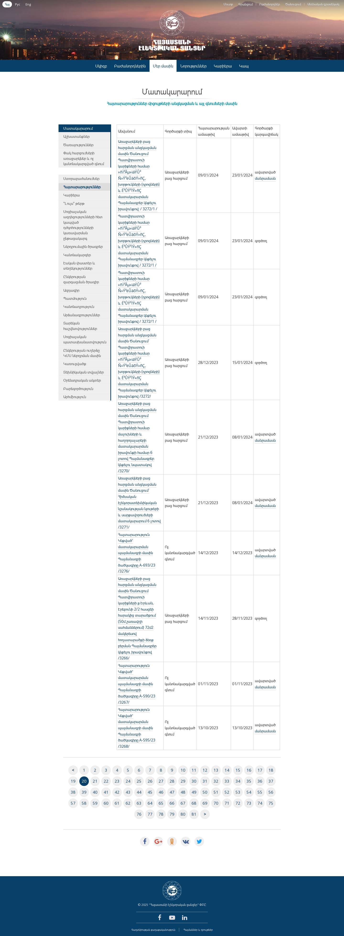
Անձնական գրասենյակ (323, 4)
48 (183, 792)
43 (128, 792)
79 (172, 814)
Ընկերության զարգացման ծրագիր (81, 279)
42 (117, 792)
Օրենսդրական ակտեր (82, 380)
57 (73, 803)
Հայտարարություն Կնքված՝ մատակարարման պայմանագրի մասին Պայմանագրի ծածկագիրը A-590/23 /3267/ (136, 684)
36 (260, 781)
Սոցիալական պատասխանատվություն (84, 339)
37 (271, 781)
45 (150, 792)
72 (238, 803)
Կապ (244, 66)
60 (106, 803)
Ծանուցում (293, 4)
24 (128, 781)
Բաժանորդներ (269, 4)
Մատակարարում (78, 128)
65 (161, 803)
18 (271, 770)
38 (73, 792)
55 (260, 792)
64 (150, 803)
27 (161, 781)
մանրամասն (265, 178)
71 (227, 803)
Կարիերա (223, 66)
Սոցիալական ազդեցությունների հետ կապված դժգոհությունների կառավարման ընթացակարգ (82, 225)
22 (106, 781)
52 (227, 792)
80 (183, 814)
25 (139, 781)
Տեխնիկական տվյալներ (83, 372)
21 (95, 781)
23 (117, 781)
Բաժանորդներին (130, 66)
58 (84, 803)
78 (161, 814)
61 (117, 803)
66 (172, 803)
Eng (28, 4)
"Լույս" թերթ (74, 203)
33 (227, 781)
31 (205, 781)
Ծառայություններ (78, 144)
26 (150, 781)
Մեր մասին (163, 66)
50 (205, 792)
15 (238, 770)
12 (205, 770)
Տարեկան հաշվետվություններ (80, 325)
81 (194, 814)
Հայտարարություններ (82, 186)
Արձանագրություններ (81, 315)
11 (194, 770)
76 (139, 814)
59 (95, 803)
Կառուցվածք (74, 363)
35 (249, 781)
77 (150, 814)
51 (216, 792)
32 (216, 781)
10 (183, 770)
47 (172, 792)
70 (216, 803)
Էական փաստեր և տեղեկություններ (79, 265)
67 (183, 803)
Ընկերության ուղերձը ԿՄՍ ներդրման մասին (82, 353)
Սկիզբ (101, 66)
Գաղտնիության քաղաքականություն (153, 929)
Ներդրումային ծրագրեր (83, 246)
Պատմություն (74, 298)
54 (249, 792)
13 (216, 770)
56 (271, 792)
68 (194, 803)
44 (139, 792)
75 (271, 803)
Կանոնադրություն (78, 306)
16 (249, 770)
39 (84, 792)
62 (128, 803)
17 (260, 770)
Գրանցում (245, 4)
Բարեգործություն (78, 388)
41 (106, 792)
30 (194, 781)
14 (227, 770)
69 (205, 803)
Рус (17, 4)
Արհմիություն (74, 396)
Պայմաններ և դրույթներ (198, 929)
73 (249, 803)
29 (183, 781)
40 (95, 792)
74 (260, 803)
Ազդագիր (71, 290)
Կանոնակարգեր (77, 254)
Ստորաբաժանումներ (81, 178)
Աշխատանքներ (76, 136)
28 (172, 781)
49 (194, 792)
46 (161, 792)
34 (238, 781)
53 (238, 792)
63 (139, 803)
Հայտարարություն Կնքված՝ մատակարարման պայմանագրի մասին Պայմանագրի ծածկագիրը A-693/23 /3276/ (136, 553)
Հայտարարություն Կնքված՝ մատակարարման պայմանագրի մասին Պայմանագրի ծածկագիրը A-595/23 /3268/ (136, 728)
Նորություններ (193, 66)
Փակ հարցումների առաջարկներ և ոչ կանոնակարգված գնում (83, 158)
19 (73, 781)
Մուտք (228, 4)
